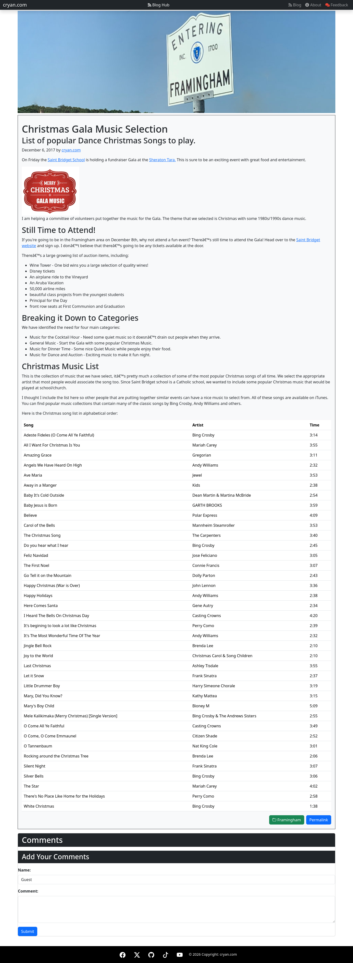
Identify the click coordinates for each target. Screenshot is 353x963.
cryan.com (15, 4)
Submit (27, 931)
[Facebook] (123, 954)
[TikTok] (165, 954)
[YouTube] (180, 954)
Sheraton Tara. (162, 159)
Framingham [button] (286, 820)
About (313, 5)
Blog (295, 5)
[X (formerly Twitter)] (137, 954)
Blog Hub (158, 5)
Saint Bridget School (66, 159)
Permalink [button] (318, 820)
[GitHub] (151, 954)
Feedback (336, 5)
